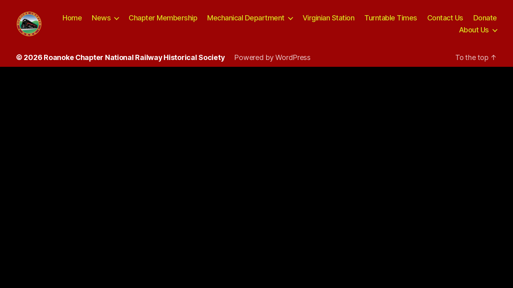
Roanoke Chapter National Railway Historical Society (135, 64)
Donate (437, 33)
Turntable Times (424, 21)
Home (105, 21)
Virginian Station (362, 21)
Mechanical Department (279, 21)
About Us (474, 33)
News (134, 21)
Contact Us (479, 21)
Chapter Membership (196, 21)
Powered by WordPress (274, 64)
